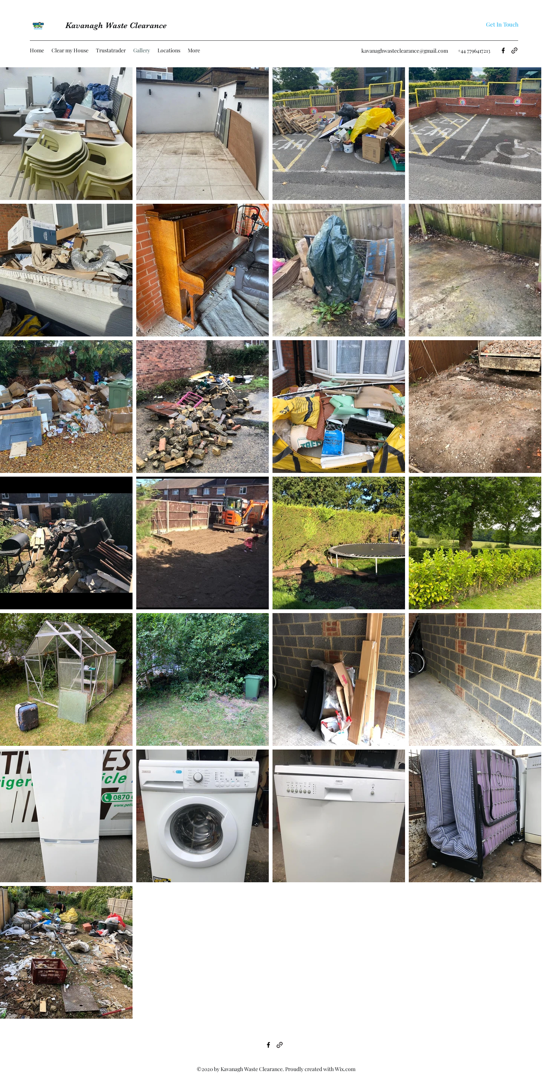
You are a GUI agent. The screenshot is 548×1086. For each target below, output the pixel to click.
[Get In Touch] (502, 24)
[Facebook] (503, 50)
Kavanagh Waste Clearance (115, 25)
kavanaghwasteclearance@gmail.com (404, 50)
